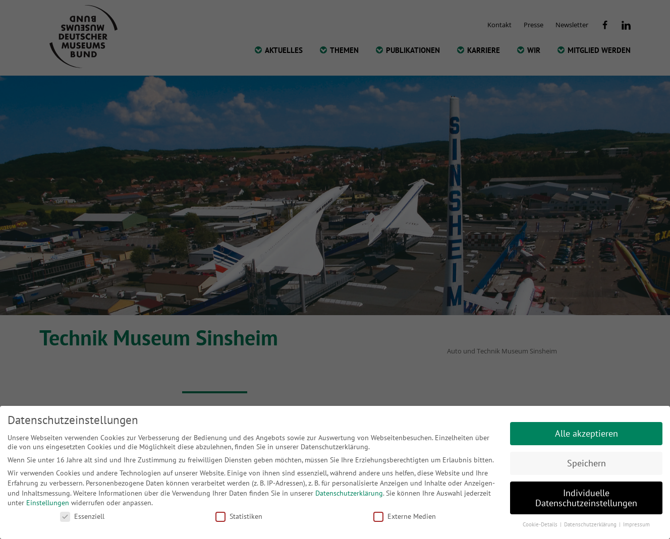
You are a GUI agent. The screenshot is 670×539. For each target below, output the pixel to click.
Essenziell (82, 516)
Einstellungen (47, 502)
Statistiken (238, 516)
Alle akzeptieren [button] (586, 433)
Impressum (636, 524)
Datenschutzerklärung (349, 493)
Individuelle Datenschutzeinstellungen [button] (586, 498)
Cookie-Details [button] (541, 524)
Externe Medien (404, 516)
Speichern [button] (586, 463)
